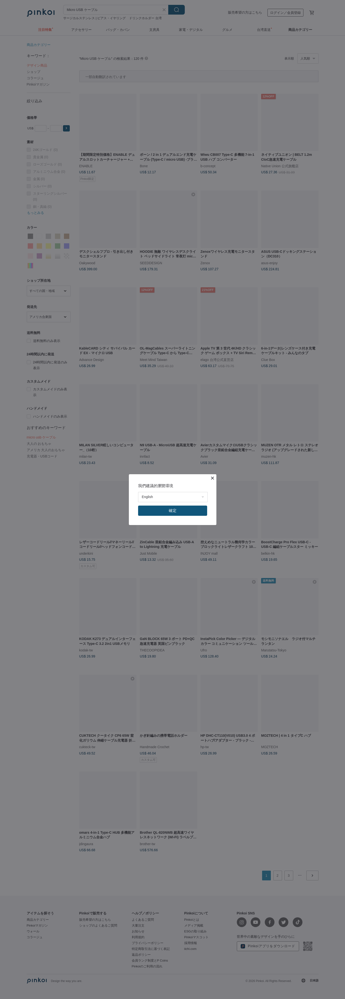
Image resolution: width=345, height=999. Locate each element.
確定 (173, 510)
